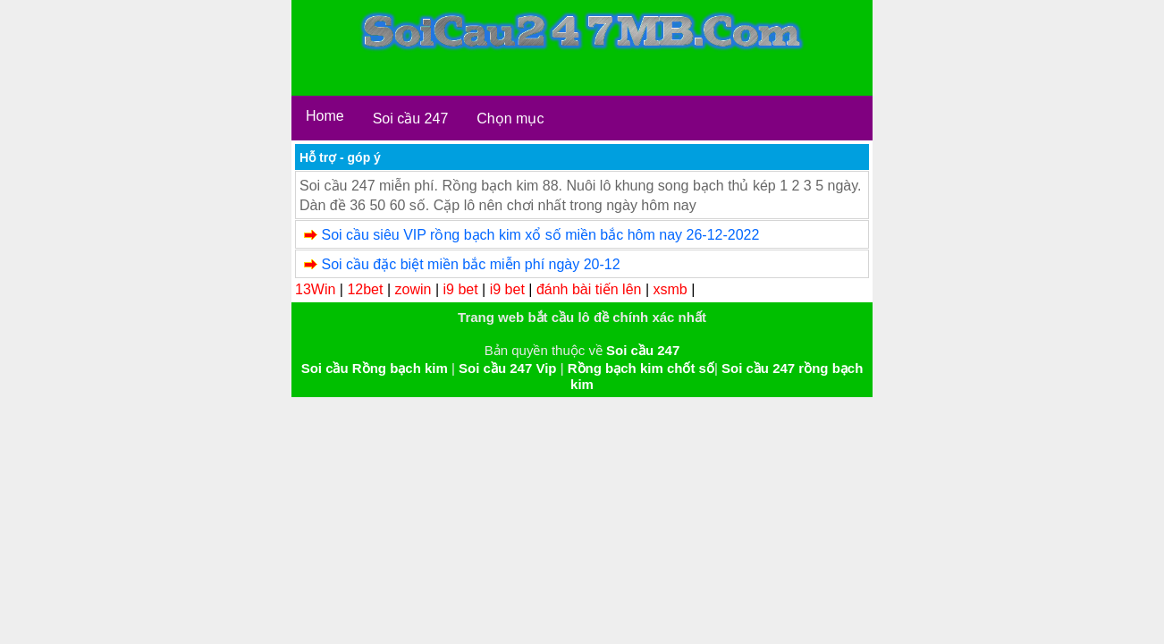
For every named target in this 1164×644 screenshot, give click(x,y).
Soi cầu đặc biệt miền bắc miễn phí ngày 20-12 (470, 264)
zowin (413, 289)
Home (325, 115)
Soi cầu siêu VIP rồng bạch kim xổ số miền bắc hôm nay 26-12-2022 (540, 234)
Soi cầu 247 (411, 118)
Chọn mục (510, 118)
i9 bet (460, 289)
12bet (365, 289)
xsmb (670, 289)
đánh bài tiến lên (589, 289)
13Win (315, 289)
